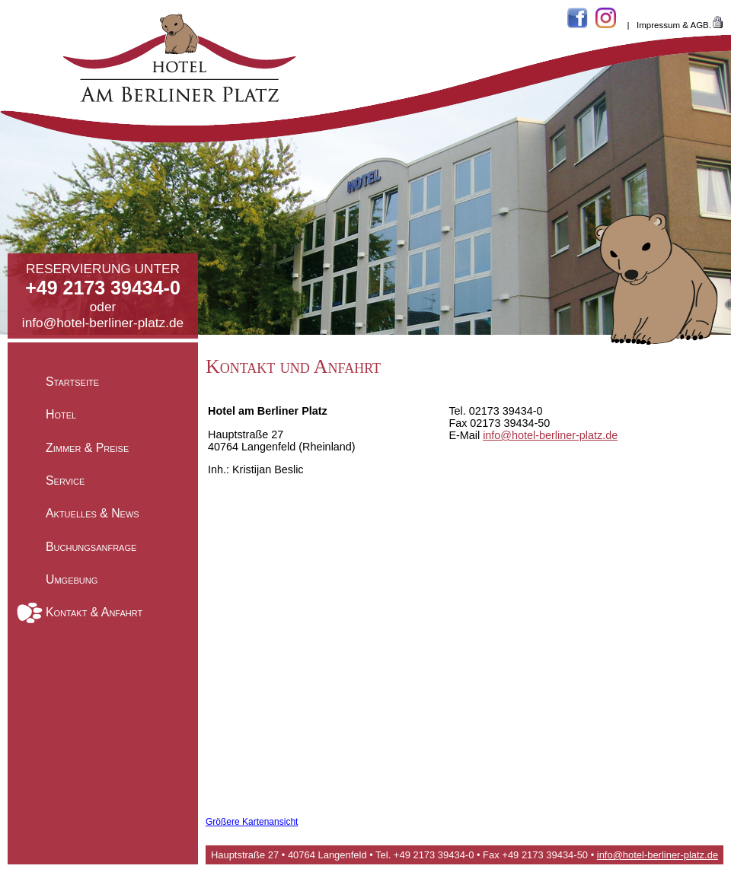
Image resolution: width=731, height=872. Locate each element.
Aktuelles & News (92, 513)
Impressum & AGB (673, 25)
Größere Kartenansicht (252, 821)
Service (65, 480)
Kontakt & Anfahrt (94, 612)
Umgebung (71, 579)
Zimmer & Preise (87, 447)
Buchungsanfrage (91, 545)
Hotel (61, 414)
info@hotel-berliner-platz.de (103, 322)
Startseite (72, 381)
